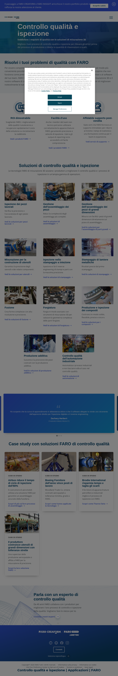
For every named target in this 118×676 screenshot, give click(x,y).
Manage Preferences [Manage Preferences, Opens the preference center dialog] (59, 109)
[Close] (91, 70)
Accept (60, 97)
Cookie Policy (45, 91)
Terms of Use (57, 91)
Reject (60, 103)
